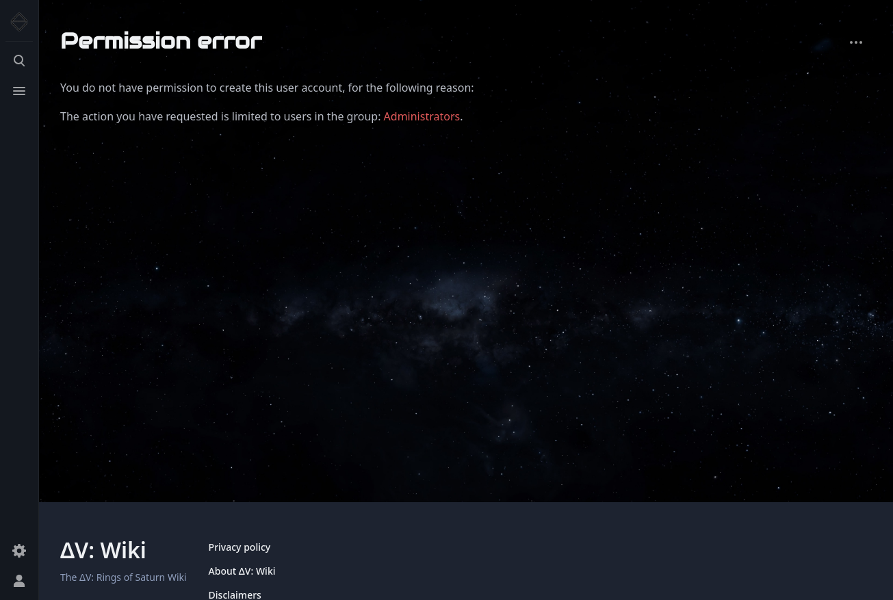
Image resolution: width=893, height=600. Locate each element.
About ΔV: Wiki (242, 570)
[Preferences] (19, 550)
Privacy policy (240, 546)
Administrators (422, 116)
